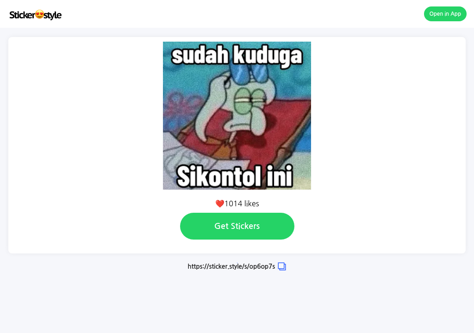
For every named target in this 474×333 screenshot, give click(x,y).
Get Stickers (237, 226)
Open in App (446, 14)
